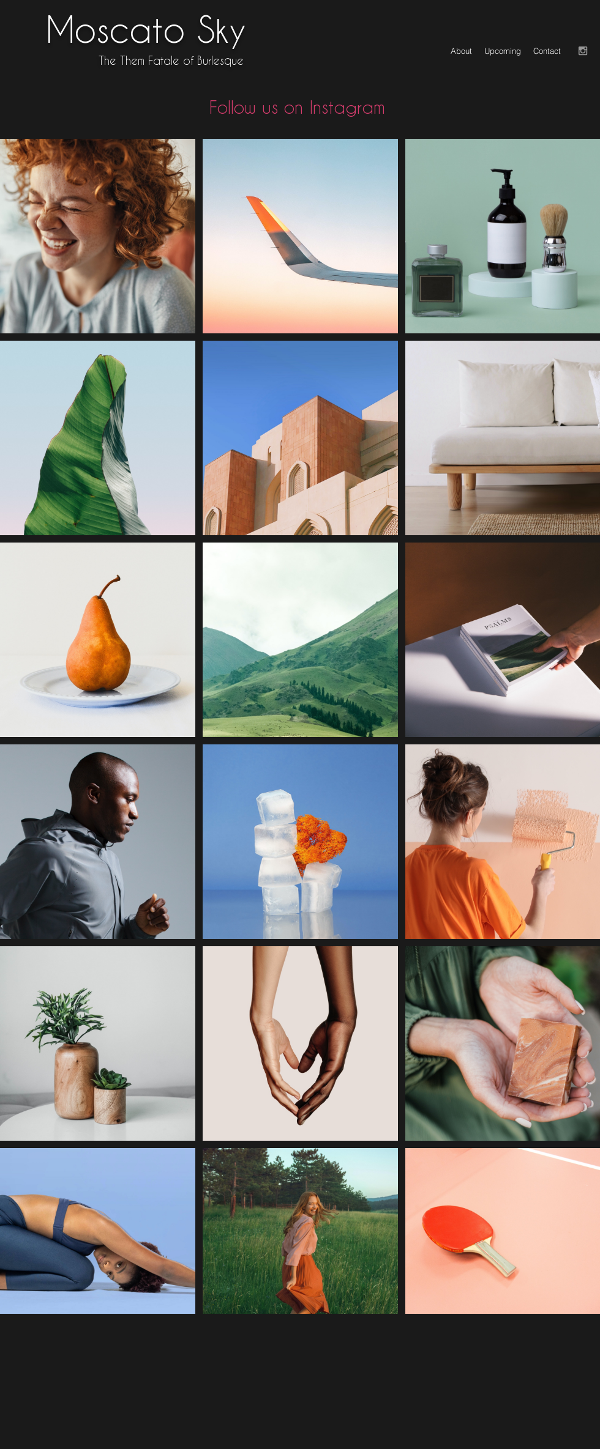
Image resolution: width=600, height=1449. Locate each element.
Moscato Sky (146, 29)
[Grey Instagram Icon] (583, 51)
